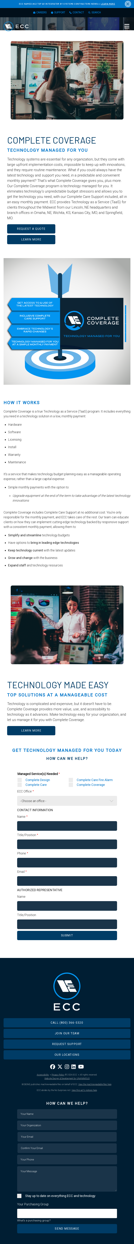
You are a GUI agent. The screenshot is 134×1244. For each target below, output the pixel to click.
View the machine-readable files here (94, 1084)
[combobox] (67, 1213)
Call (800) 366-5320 (67, 1022)
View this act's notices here (84, 1090)
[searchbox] (19, 1212)
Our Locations (67, 1054)
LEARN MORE (108, 4)
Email (21, 872)
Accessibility (43, 1075)
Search (97, 12)
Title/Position (26, 835)
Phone (21, 853)
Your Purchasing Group (33, 1204)
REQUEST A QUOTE (31, 228)
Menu (126, 26)
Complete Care (36, 785)
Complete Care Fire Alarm (95, 780)
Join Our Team (67, 1033)
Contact (78, 12)
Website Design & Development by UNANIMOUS (67, 1078)
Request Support (67, 1044)
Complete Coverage (91, 785)
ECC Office (24, 791)
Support (59, 12)
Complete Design (38, 780)
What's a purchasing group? (34, 1220)
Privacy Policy (58, 1075)
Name (21, 816)
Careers (41, 12)
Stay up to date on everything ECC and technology (60, 1196)
